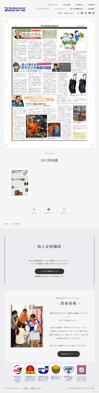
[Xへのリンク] (34, 211)
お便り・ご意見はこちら (32, 388)
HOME (6, 224)
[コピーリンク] (64, 211)
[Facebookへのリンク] (49, 211)
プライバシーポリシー (12, 388)
